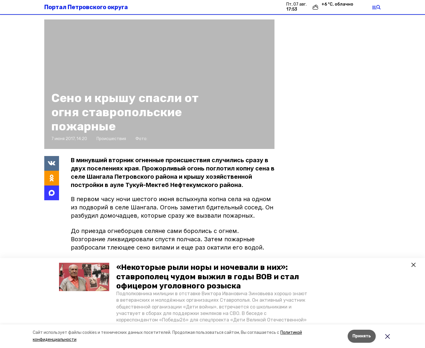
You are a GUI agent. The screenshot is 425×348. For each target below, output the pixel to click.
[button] (84, 277)
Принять (361, 336)
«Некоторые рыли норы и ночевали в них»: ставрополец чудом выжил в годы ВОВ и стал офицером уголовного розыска (207, 276)
